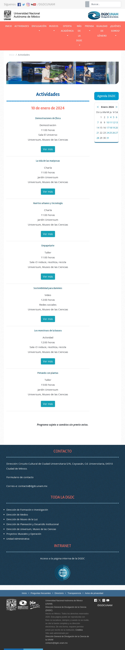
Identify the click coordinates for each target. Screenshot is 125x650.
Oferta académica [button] (67, 28)
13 (116, 122)
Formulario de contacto (20, 477)
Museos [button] (53, 26)
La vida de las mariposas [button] (48, 160)
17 (107, 127)
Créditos (79, 630)
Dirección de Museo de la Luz (22, 519)
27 (116, 132)
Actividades (21, 26)
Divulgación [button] (39, 26)
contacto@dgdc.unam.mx (32, 486)
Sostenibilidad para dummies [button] (48, 288)
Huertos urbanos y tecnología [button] (47, 203)
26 (113, 132)
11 (110, 122)
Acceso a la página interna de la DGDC (62, 558)
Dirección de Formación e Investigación (27, 509)
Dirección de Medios (17, 514)
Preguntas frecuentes (41, 593)
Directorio (59, 593)
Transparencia (74, 593)
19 (113, 127)
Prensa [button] (89, 26)
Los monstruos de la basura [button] (48, 330)
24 (107, 132)
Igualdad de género (101, 30)
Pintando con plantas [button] (47, 372)
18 (110, 127)
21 (98, 132)
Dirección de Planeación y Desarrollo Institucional (32, 524)
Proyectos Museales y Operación (23, 533)
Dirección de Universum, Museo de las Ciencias (31, 529)
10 (107, 122)
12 (113, 122)
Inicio (9, 26)
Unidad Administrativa (17, 538)
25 (110, 132)
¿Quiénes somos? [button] (115, 28)
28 (98, 137)
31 (107, 137)
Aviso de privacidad (94, 593)
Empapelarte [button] (48, 245)
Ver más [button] (48, 149)
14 (98, 127)
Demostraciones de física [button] (48, 118)
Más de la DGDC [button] (79, 33)
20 (116, 127)
